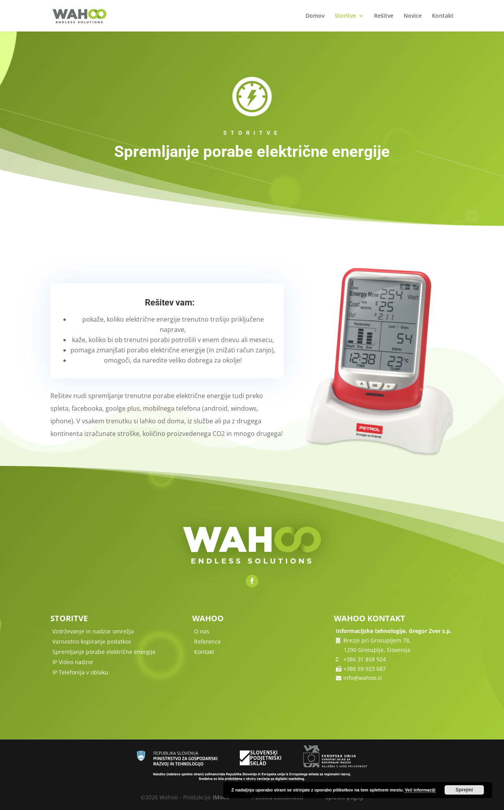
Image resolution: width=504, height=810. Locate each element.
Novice (413, 16)
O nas (201, 631)
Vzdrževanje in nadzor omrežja (93, 631)
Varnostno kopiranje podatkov (91, 641)
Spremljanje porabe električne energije (104, 651)
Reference (207, 641)
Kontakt (443, 16)
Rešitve (383, 16)
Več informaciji (420, 790)
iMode (221, 797)
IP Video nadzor (72, 662)
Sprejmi (464, 790)
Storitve (345, 16)
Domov (315, 16)
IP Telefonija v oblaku (80, 672)
